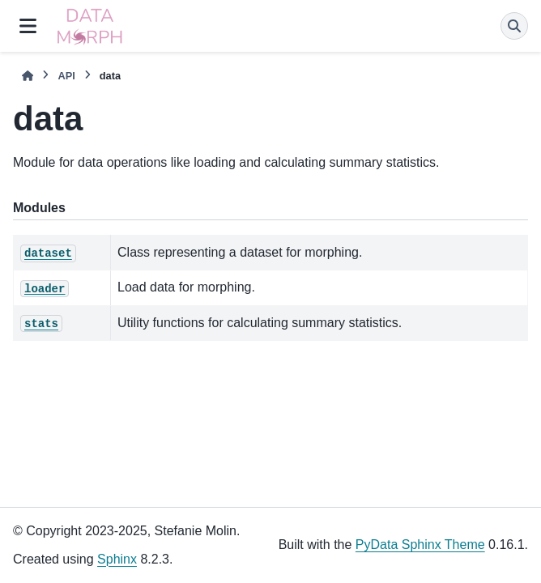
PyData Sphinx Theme (420, 544)
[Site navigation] (28, 26)
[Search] (514, 26)
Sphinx (117, 559)
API (66, 76)
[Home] (27, 75)
